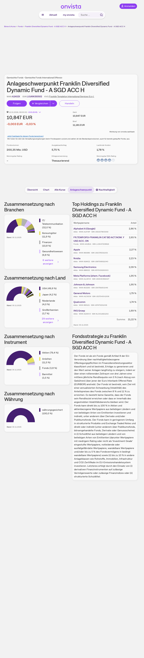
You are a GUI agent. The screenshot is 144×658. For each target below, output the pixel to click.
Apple (76, 249)
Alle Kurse (59, 189)
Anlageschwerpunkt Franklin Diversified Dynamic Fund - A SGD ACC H (96, 26)
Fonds (20, 26)
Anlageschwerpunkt (81, 189)
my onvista (69, 14)
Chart (46, 189)
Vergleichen (40, 103)
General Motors (81, 293)
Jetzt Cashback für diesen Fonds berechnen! (25, 136)
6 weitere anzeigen (51, 262)
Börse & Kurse (10, 26)
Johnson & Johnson (83, 284)
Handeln (69, 103)
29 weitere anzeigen (50, 320)
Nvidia (76, 258)
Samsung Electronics (84, 267)
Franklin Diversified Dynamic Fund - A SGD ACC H (45, 26)
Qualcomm (79, 301)
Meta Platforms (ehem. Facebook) (91, 275)
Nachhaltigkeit (105, 189)
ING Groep (79, 310)
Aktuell (53, 14)
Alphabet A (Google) (84, 228)
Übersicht (32, 189)
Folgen (17, 103)
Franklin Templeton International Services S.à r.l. (71, 96)
